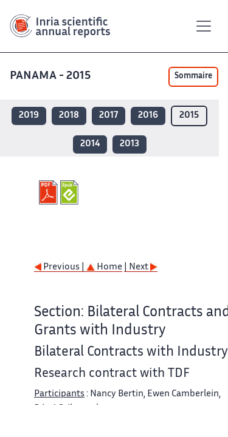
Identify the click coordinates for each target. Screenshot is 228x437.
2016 (148, 116)
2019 (29, 116)
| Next (140, 267)
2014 (90, 144)
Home (104, 267)
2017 (108, 116)
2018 (69, 116)
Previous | (60, 267)
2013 (129, 144)
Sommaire (193, 76)
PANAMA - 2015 (51, 76)
